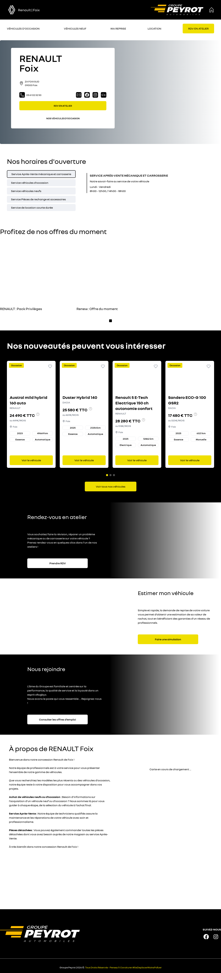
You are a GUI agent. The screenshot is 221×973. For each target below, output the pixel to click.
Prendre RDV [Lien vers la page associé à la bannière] (57, 562)
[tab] (41, 174)
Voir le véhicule (31, 459)
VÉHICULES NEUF (75, 28)
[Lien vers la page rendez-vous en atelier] (198, 28)
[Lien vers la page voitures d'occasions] (110, 485)
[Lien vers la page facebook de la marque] (206, 935)
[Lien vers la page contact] (78, 95)
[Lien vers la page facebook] (87, 95)
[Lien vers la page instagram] (95, 95)
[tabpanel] (122, 183)
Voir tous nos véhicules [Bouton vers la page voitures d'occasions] (110, 485)
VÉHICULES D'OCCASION (23, 28)
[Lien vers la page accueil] (177, 10)
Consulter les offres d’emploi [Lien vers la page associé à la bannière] (57, 718)
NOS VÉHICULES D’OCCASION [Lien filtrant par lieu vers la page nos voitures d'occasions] (63, 118)
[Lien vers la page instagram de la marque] (215, 935)
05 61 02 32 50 (30, 95)
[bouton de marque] (12, 10)
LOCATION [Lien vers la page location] (154, 28)
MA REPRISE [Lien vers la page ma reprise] (118, 28)
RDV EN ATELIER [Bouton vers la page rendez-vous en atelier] (198, 28)
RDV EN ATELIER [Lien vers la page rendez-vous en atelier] (63, 105)
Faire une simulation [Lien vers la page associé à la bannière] (168, 638)
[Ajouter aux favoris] (50, 366)
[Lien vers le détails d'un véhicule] (31, 413)
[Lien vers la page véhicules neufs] (103, 95)
